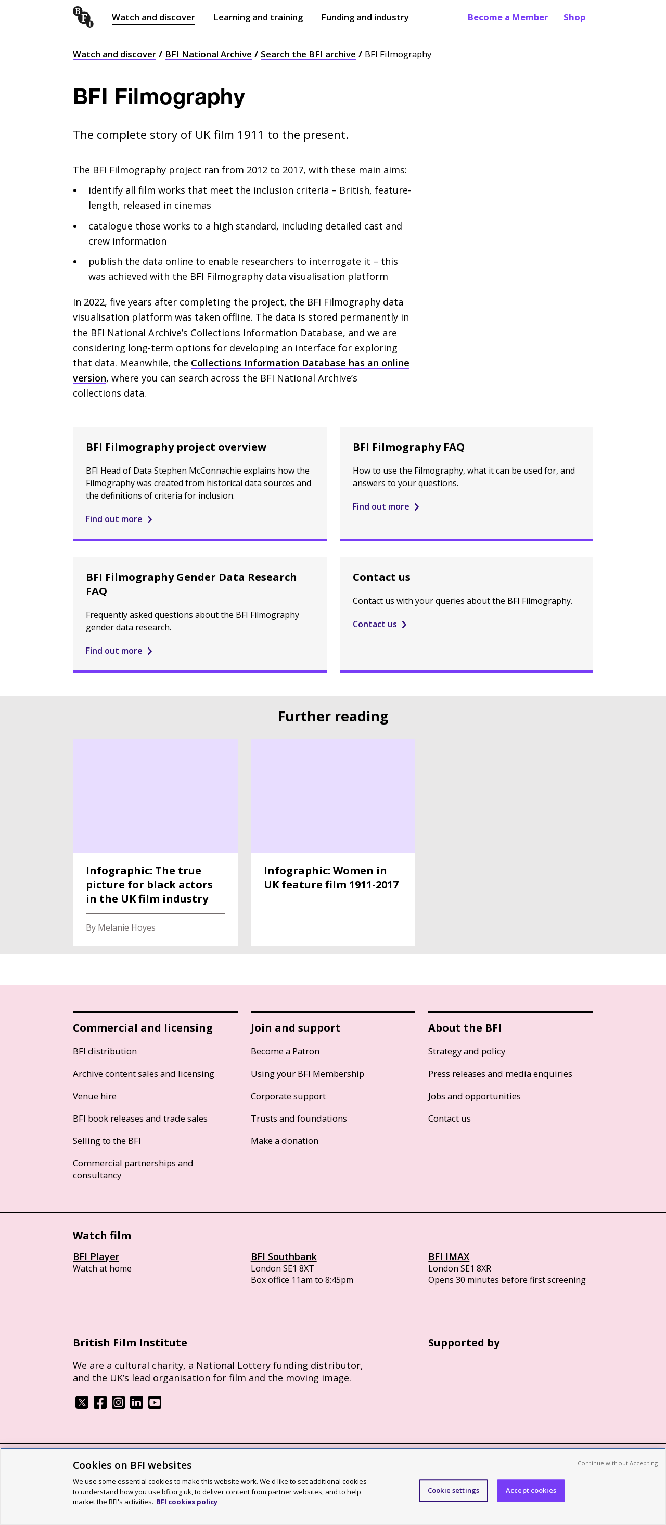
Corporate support (288, 1096)
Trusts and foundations (299, 1118)
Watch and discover (153, 17)
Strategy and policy (466, 1051)
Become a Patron (285, 1051)
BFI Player (96, 1256)
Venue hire (95, 1096)
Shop (574, 17)
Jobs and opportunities (474, 1096)
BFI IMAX (448, 1256)
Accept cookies (531, 1490)
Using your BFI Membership (307, 1073)
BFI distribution (105, 1051)
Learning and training (258, 17)
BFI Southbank (284, 1256)
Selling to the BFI (107, 1141)
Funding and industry (365, 17)
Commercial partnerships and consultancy (133, 1169)
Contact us (449, 1118)
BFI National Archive (208, 54)
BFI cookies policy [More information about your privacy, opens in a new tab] (186, 1501)
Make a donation (284, 1141)
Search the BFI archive (308, 54)
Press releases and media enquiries (500, 1073)
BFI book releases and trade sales (140, 1118)
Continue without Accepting (618, 1463)
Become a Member (508, 17)
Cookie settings (453, 1490)
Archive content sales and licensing (143, 1073)
